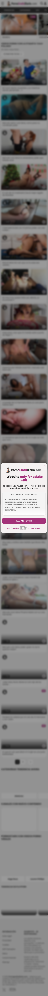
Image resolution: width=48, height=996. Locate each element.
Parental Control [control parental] (34, 528)
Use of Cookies (13, 528)
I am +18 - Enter (24, 521)
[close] (45, 466)
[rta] (23, 529)
